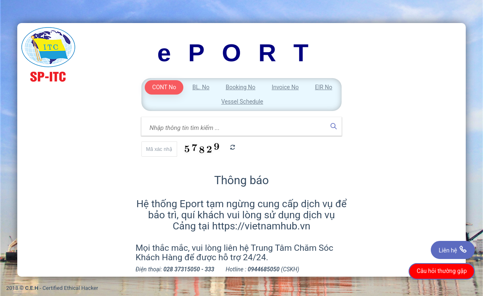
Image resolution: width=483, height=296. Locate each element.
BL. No (200, 87)
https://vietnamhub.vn (261, 226)
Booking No (240, 87)
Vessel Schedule (242, 101)
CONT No (164, 87)
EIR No (323, 87)
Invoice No (285, 87)
